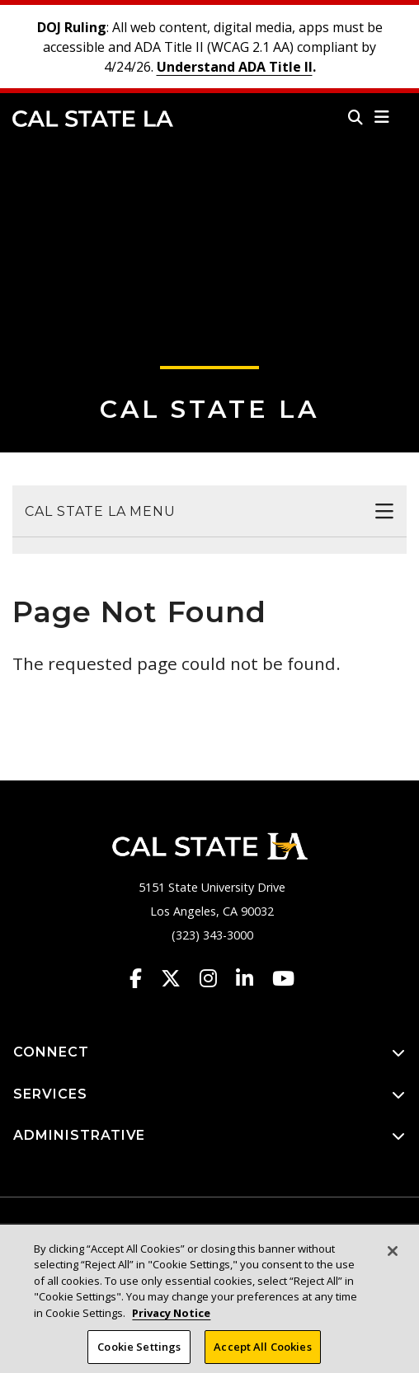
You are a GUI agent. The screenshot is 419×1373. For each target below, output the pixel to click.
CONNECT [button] (209, 1052)
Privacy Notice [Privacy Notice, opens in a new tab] (171, 1317)
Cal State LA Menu (100, 511)
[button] (382, 117)
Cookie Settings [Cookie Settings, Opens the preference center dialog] (139, 1351)
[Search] (355, 117)
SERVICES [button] (209, 1095)
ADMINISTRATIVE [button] (209, 1136)
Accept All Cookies (262, 1351)
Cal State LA (92, 118)
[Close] (392, 1256)
